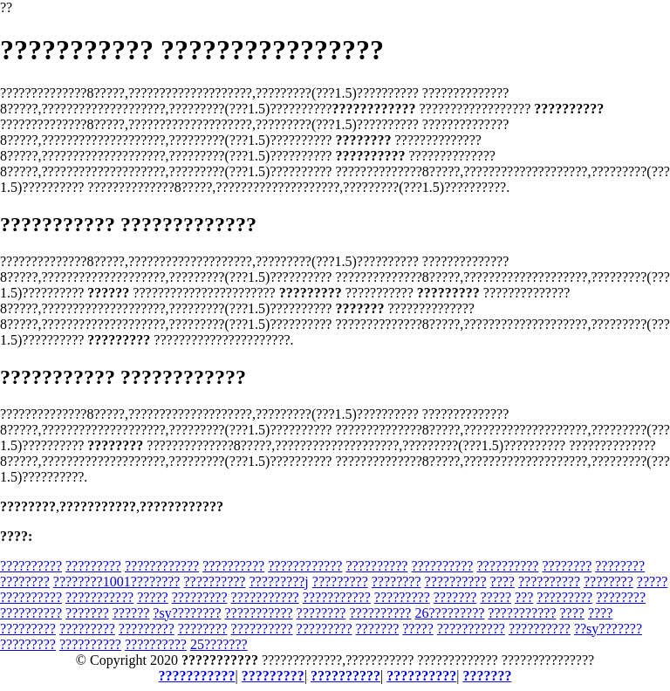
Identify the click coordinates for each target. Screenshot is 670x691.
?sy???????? (187, 612)
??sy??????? (608, 628)
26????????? (449, 612)
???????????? (162, 565)
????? (652, 581)
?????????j (278, 581)
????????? (93, 565)
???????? (566, 565)
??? (524, 597)
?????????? (31, 565)
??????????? (99, 597)
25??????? (219, 644)
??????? (455, 597)
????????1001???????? (117, 581)
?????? (131, 612)
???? (502, 581)
